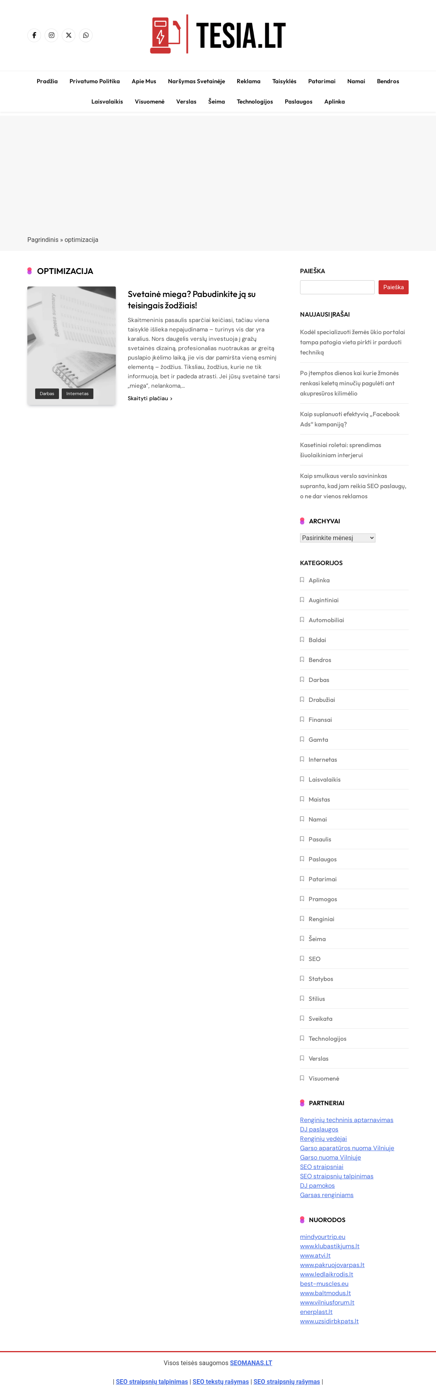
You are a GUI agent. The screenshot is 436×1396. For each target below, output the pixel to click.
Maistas (319, 799)
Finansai (320, 719)
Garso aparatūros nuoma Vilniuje (347, 1148)
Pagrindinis (43, 239)
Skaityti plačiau (150, 398)
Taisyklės (284, 81)
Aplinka (334, 101)
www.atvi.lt (315, 1255)
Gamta (318, 739)
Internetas (77, 393)
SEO (315, 959)
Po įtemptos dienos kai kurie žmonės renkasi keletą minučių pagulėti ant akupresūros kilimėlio (349, 383)
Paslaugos (299, 101)
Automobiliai (326, 620)
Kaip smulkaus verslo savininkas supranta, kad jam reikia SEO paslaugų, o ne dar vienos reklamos (353, 486)
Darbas (47, 393)
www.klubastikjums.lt (329, 1246)
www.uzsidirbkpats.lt (329, 1321)
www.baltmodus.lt (325, 1293)
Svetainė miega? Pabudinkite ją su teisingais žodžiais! (192, 299)
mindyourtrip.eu (322, 1237)
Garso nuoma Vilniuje (330, 1157)
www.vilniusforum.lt (327, 1302)
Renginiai (321, 919)
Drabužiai (322, 699)
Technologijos (255, 101)
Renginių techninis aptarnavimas (346, 1120)
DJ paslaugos (319, 1129)
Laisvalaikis (107, 101)
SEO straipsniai (321, 1167)
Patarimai (322, 81)
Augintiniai (324, 600)
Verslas (186, 101)
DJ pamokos (317, 1185)
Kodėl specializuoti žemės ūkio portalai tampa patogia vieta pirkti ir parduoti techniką (352, 342)
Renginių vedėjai (323, 1139)
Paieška (312, 271)
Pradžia (47, 81)
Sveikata (320, 1018)
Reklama (249, 81)
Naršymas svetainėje (196, 81)
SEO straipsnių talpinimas (336, 1176)
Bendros (388, 81)
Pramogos (323, 899)
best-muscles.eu (324, 1284)
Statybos (321, 979)
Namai (356, 81)
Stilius (317, 998)
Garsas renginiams (327, 1195)
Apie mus (144, 81)
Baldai (317, 640)
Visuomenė (149, 101)
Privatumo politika (95, 81)
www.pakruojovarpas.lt (332, 1265)
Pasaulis (320, 839)
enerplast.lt (316, 1312)
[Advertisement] (218, 170)
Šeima (216, 101)
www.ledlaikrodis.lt (326, 1274)
